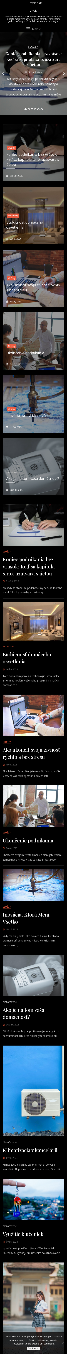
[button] (33, 29)
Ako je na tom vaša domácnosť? (32, 478)
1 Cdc (34, 11)
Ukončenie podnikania (25, 352)
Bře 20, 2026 (35, 71)
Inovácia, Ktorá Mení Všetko (29, 415)
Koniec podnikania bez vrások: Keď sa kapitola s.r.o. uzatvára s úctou (34, 59)
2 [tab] (28, 109)
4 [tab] (35, 109)
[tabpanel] (33, 73)
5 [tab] (38, 109)
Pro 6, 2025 (15, 364)
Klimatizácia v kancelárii (30, 1150)
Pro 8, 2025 (15, 301)
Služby (33, 46)
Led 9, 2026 (15, 238)
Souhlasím (33, 1348)
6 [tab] (41, 109)
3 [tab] (32, 109)
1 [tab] (25, 109)
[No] (62, 1343)
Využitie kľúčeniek (23, 1234)
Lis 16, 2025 (15, 427)
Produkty (13, 215)
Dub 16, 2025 (16, 489)
